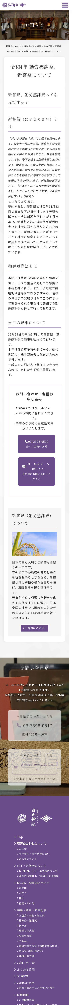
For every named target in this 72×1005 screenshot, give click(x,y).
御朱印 (23, 888)
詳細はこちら (36, 628)
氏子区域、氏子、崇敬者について (38, 871)
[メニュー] (65, 5)
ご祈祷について (28, 858)
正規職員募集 (26, 1000)
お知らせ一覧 (26, 963)
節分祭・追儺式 (28, 920)
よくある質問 (26, 969)
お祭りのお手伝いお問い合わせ (37, 988)
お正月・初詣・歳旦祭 (32, 915)
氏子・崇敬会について (32, 866)
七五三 (23, 940)
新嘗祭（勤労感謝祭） (32, 950)
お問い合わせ (26, 983)
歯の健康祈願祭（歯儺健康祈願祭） (39, 945)
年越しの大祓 (26, 956)
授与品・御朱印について (33, 883)
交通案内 (23, 976)
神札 (21, 898)
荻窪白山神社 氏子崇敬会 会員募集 (39, 876)
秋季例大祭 (25, 935)
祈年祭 (23, 925)
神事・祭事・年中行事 (32, 910)
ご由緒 (23, 848)
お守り (23, 893)
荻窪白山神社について (32, 843)
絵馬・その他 (26, 903)
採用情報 (23, 995)
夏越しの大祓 (26, 930)
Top (20, 837)
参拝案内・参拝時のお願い (34, 853)
